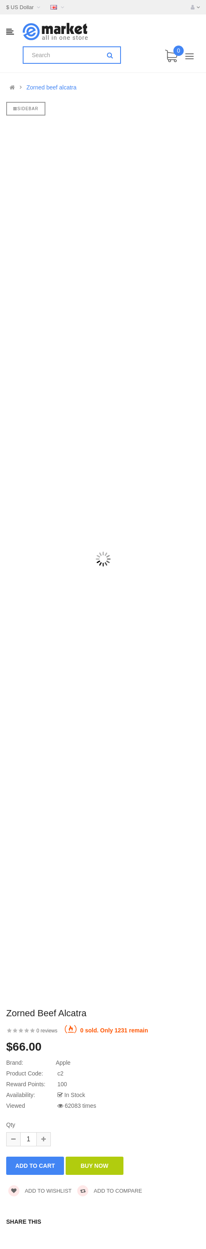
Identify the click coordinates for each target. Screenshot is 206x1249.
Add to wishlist (40, 1191)
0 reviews (46, 1031)
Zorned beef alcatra (51, 87)
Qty (10, 1124)
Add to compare (109, 1191)
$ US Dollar (24, 7)
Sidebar (25, 108)
